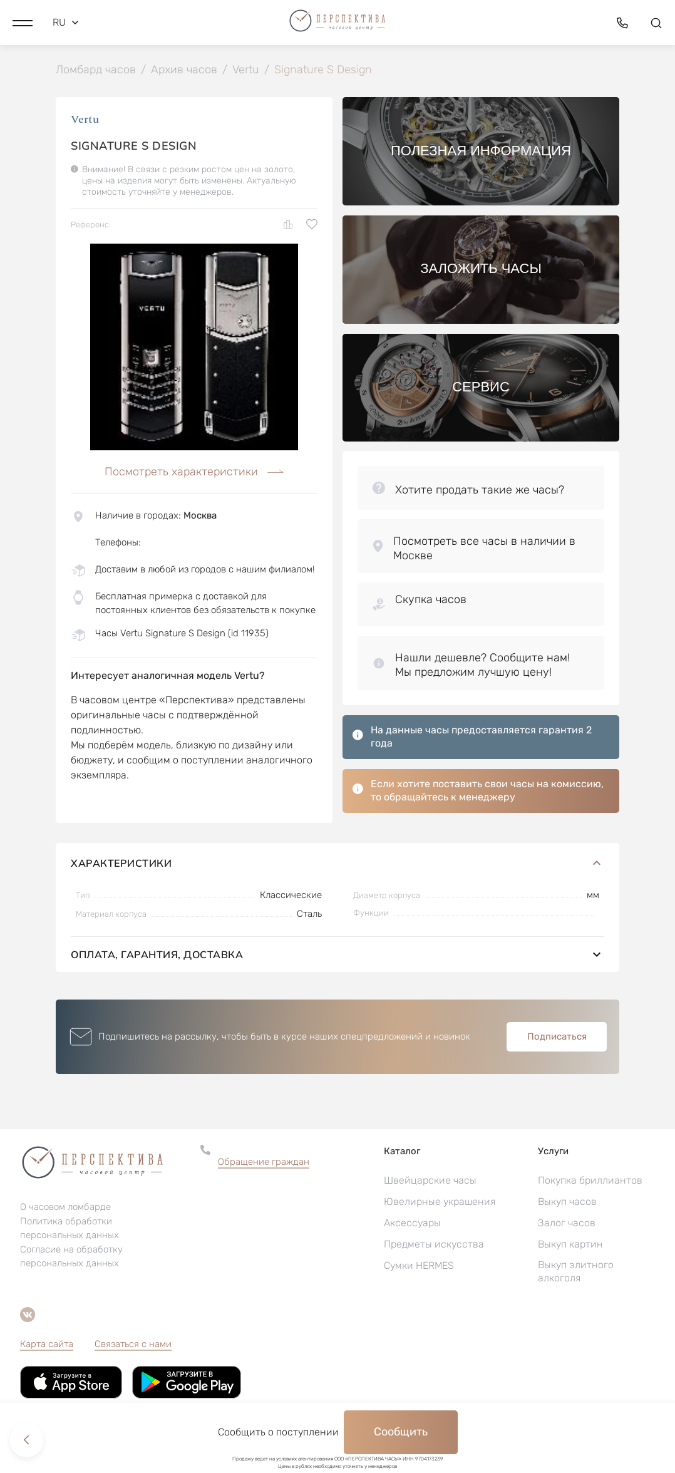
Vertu (85, 120)
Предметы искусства (434, 1245)
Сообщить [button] (401, 1432)
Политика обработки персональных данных (69, 1229)
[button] (23, 21)
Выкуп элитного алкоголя (576, 1272)
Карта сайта (46, 1345)
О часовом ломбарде (65, 1208)
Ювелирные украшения (439, 1203)
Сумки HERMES (419, 1267)
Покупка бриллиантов (590, 1181)
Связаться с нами (133, 1345)
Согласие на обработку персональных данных (71, 1257)
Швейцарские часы (430, 1181)
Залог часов (566, 1224)
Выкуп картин (570, 1245)
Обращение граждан (263, 1163)
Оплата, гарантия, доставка (337, 955)
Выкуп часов (567, 1203)
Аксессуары (412, 1224)
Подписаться (557, 1037)
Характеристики (337, 864)
